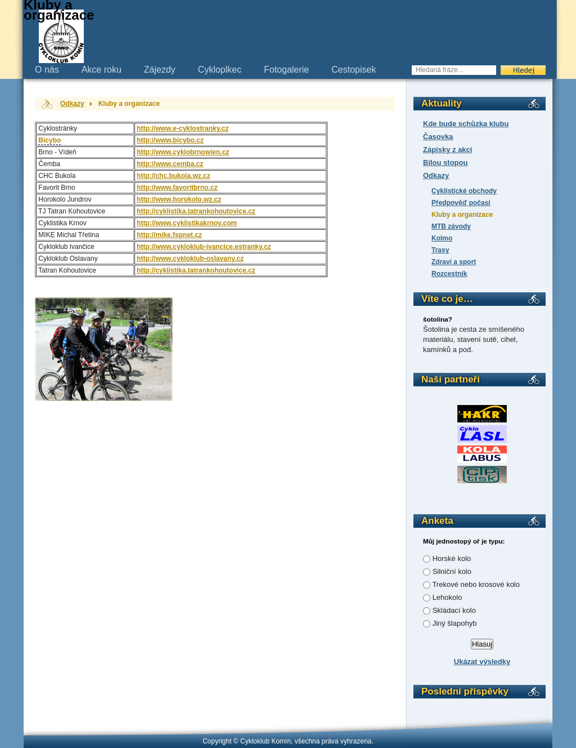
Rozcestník (449, 274)
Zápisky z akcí (447, 149)
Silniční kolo (452, 571)
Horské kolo (452, 558)
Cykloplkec (219, 69)
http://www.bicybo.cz (170, 140)
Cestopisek (353, 69)
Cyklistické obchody (464, 191)
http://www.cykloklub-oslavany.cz (190, 258)
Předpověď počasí (460, 203)
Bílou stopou (445, 162)
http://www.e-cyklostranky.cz (182, 128)
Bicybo (49, 140)
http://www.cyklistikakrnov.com (187, 223)
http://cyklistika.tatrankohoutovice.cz (196, 211)
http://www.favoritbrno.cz (177, 188)
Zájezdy (160, 69)
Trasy (440, 250)
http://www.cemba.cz (170, 164)
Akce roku (102, 69)
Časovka (438, 136)
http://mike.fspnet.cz (169, 235)
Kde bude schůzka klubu (465, 123)
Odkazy (436, 175)
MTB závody (451, 226)
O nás (47, 69)
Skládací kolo (454, 610)
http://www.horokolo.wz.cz (179, 199)
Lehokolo (447, 597)
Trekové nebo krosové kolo (476, 584)
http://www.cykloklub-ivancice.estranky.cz (204, 247)
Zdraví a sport (453, 262)
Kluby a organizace (462, 215)
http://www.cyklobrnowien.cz (183, 152)
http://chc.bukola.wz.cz (173, 176)
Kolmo (441, 238)
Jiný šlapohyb (455, 623)
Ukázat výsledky (482, 661)
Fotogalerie (286, 69)
